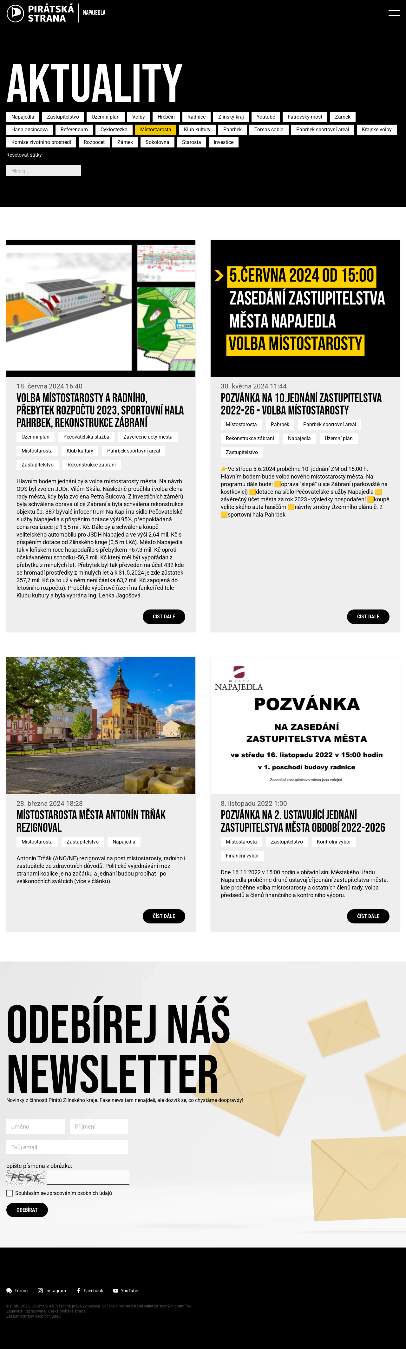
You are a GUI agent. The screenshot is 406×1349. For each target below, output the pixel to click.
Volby (138, 117)
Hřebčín (166, 117)
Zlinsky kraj (231, 117)
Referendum (74, 130)
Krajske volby (377, 130)
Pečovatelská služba (86, 437)
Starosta (191, 142)
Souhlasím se (63, 1193)
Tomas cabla (269, 130)
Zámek (125, 142)
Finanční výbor (242, 856)
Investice (223, 142)
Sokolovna (157, 142)
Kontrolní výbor (334, 842)
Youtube (266, 117)
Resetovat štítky (24, 155)
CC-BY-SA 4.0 (43, 1306)
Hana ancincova (29, 130)
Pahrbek (232, 130)
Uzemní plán (106, 117)
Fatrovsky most (305, 117)
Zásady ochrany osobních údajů (34, 1316)
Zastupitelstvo (63, 117)
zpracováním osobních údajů (79, 1193)
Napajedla (22, 117)
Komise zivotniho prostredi (41, 142)
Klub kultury (197, 130)
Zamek (342, 117)
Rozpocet (94, 142)
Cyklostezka (114, 130)
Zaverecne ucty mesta (148, 437)
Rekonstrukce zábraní (92, 465)
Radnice (196, 117)
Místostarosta (155, 130)
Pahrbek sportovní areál (322, 130)
